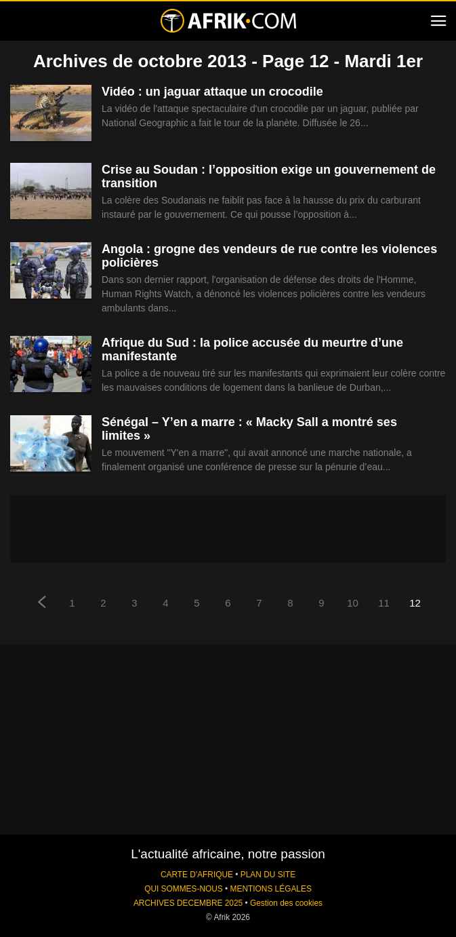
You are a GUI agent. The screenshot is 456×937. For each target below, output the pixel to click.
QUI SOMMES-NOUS (183, 889)
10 (352, 603)
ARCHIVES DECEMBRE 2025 (188, 903)
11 (384, 603)
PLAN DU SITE (268, 874)
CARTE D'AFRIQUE (197, 874)
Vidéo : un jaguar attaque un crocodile (212, 91)
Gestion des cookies (286, 903)
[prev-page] (41, 603)
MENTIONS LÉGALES (271, 889)
